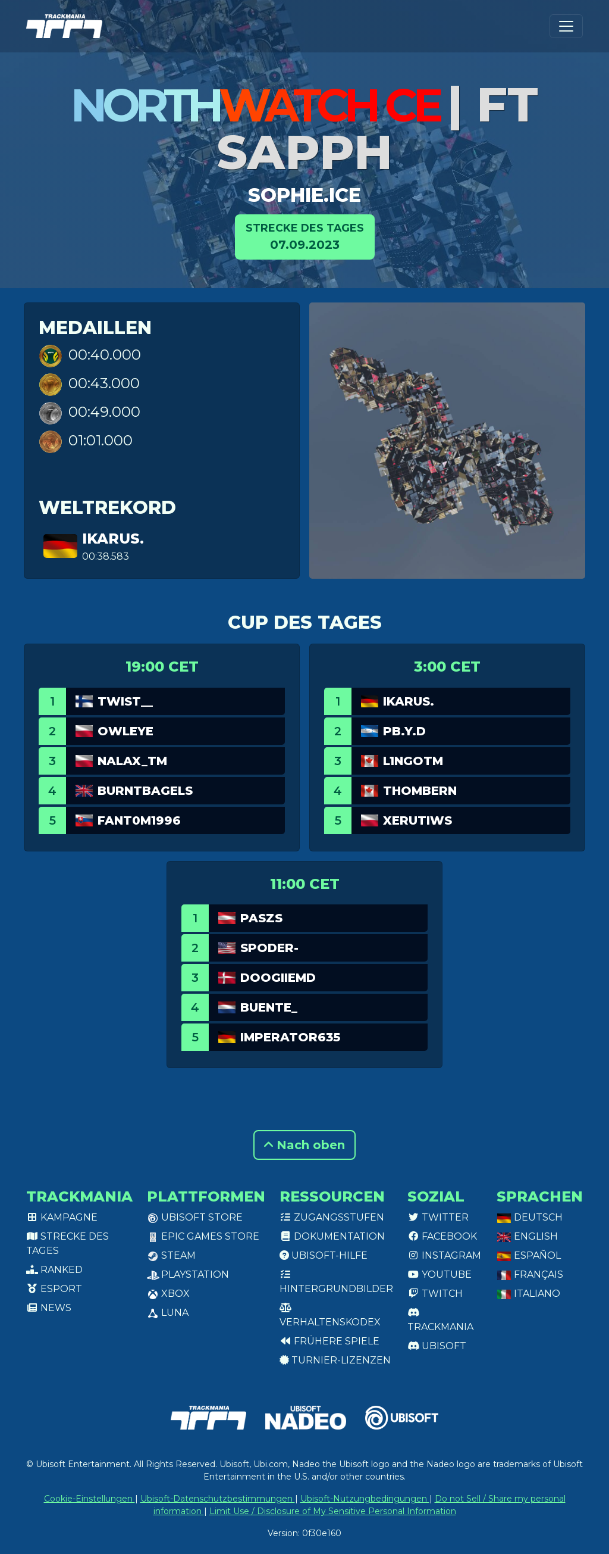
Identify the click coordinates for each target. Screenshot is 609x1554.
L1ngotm (413, 761)
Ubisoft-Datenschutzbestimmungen (217, 1498)
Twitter (438, 1217)
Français (530, 1274)
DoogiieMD (278, 978)
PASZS (261, 918)
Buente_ (268, 1007)
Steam (171, 1255)
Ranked (54, 1269)
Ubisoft (436, 1346)
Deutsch (530, 1217)
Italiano (528, 1293)
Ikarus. (113, 538)
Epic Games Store (203, 1236)
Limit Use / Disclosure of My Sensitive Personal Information (332, 1511)
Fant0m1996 (139, 820)
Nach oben (304, 1145)
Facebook (442, 1236)
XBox (168, 1293)
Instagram (444, 1255)
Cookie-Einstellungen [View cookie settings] (89, 1498)
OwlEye (125, 731)
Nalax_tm (132, 761)
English (527, 1236)
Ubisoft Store (195, 1217)
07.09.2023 (305, 236)
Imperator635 (290, 1037)
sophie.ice (304, 195)
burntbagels (145, 791)
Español (529, 1255)
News (48, 1307)
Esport (54, 1288)
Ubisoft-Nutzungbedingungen (364, 1498)
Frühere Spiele (329, 1341)
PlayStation (188, 1274)
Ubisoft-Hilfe (324, 1255)
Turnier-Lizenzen (335, 1360)
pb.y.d (404, 731)
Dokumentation (332, 1236)
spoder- (269, 948)
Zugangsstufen (332, 1217)
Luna (168, 1312)
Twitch (435, 1293)
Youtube (439, 1274)
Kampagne (62, 1217)
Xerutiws (417, 820)
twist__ (125, 701)
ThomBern (420, 791)
